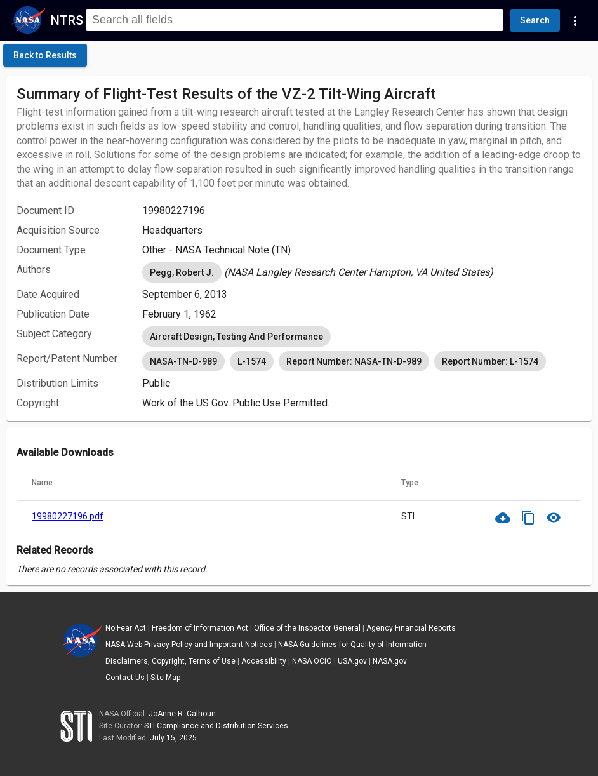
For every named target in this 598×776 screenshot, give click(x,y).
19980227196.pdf (67, 516)
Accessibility (263, 661)
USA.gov (352, 661)
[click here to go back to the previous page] (45, 55)
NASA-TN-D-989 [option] (183, 361)
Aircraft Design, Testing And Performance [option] (236, 336)
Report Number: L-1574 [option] (490, 361)
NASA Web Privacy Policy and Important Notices (188, 644)
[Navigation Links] (575, 20)
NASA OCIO (312, 661)
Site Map (165, 677)
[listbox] (361, 272)
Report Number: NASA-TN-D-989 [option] (354, 361)
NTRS (67, 20)
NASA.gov (390, 661)
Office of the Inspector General (307, 628)
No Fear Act (125, 628)
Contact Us (125, 677)
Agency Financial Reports (411, 628)
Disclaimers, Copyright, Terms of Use (170, 661)
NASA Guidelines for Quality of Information (352, 644)
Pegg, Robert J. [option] (182, 272)
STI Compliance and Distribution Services (216, 725)
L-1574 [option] (252, 361)
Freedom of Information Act (200, 628)
